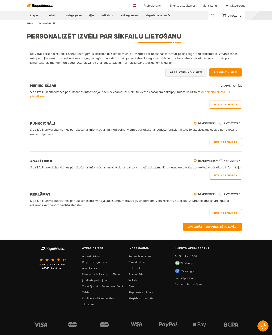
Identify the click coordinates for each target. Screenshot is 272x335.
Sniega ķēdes (74, 15)
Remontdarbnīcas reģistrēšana (101, 274)
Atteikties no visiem (186, 72)
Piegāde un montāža (158, 15)
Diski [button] (54, 15)
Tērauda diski (137, 262)
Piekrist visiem (225, 72)
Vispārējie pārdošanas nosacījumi (102, 286)
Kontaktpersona (234, 5)
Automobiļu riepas (140, 256)
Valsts (85, 292)
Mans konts (210, 5)
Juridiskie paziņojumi (95, 280)
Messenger (184, 271)
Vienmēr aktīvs (231, 85)
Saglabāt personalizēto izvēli (212, 226)
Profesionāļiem (153, 5)
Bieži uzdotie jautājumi (188, 284)
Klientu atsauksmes (183, 5)
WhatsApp (184, 263)
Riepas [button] (36, 15)
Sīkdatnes (88, 304)
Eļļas (91, 15)
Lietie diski (135, 268)
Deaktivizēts (207, 123)
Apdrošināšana (91, 256)
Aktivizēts (231, 123)
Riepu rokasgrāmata (94, 262)
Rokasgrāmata (130, 15)
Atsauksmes (89, 268)
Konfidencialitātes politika (98, 298)
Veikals (107, 15)
